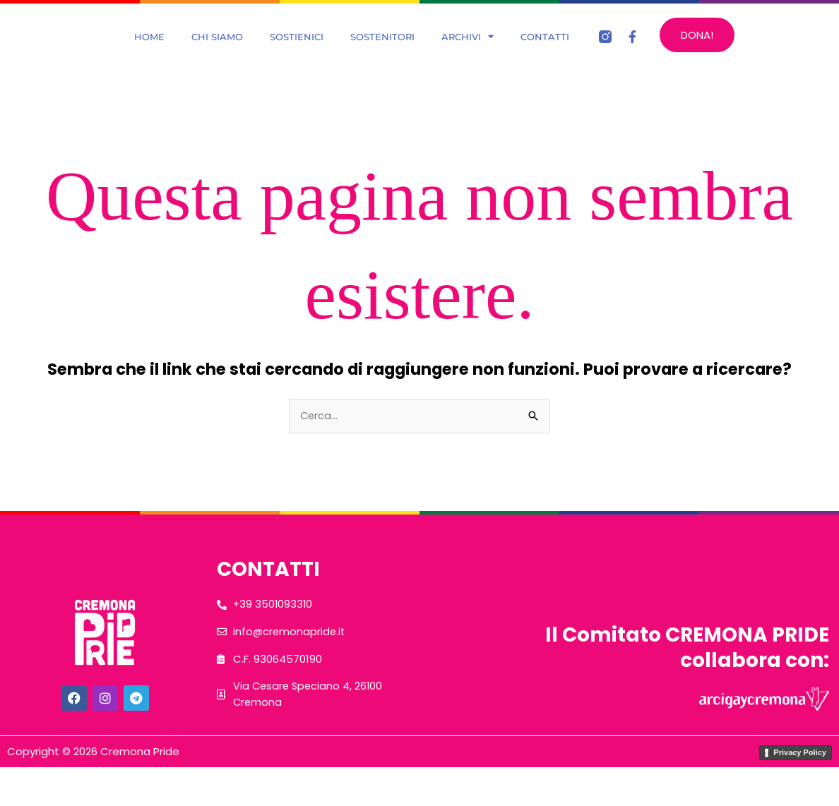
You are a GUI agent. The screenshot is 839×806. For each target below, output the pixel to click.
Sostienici (296, 54)
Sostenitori (382, 54)
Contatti (544, 54)
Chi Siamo (217, 54)
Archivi (467, 54)
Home (149, 54)
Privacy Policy (799, 790)
